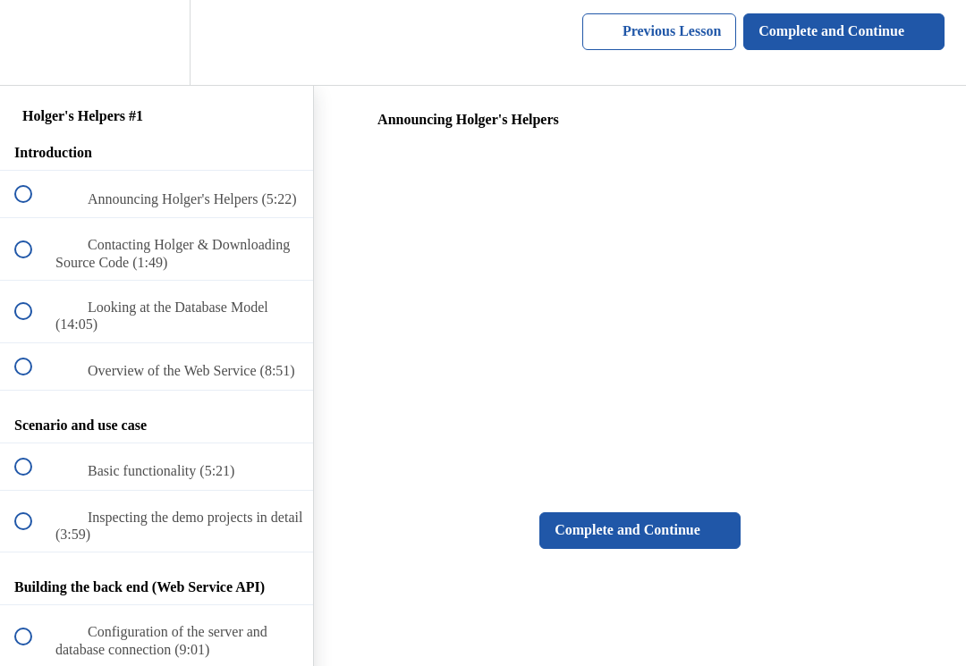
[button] (33, 42)
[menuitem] (156, 42)
